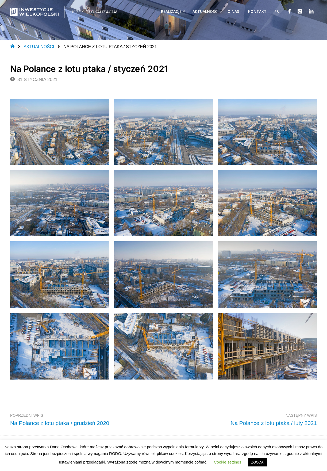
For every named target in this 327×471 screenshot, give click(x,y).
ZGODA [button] (257, 462)
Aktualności (39, 46)
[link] (275, 11)
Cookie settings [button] (227, 462)
